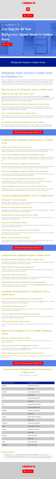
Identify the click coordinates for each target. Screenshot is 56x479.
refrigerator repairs (40, 284)
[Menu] (28, 9)
